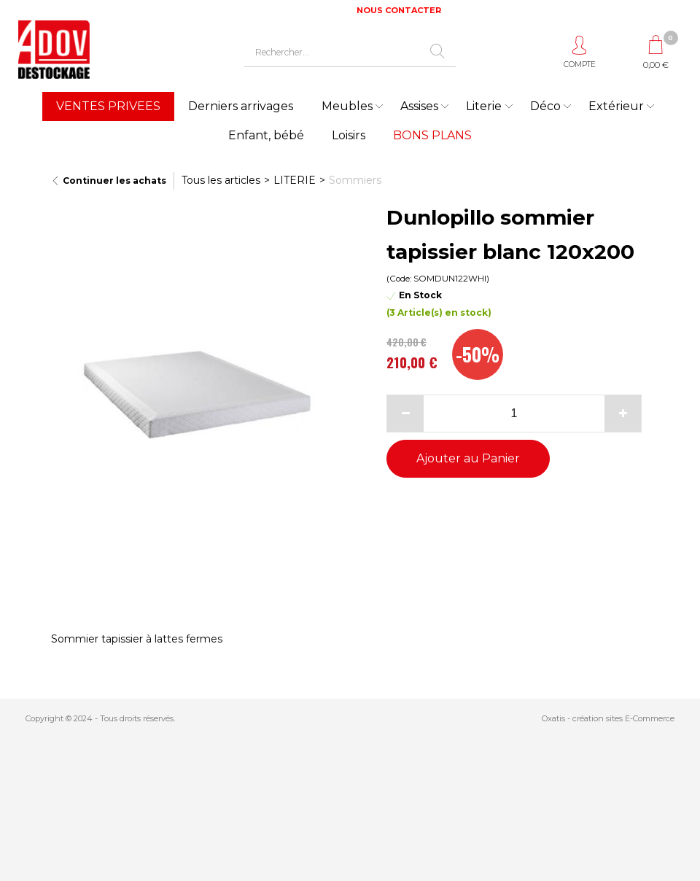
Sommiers (355, 180)
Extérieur (616, 106)
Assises (419, 106)
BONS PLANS (432, 135)
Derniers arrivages (240, 106)
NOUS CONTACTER (399, 10)
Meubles (347, 106)
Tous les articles (221, 180)
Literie (484, 106)
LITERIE (294, 180)
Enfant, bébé (266, 135)
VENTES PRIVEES (108, 106)
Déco (545, 106)
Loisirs (348, 135)
